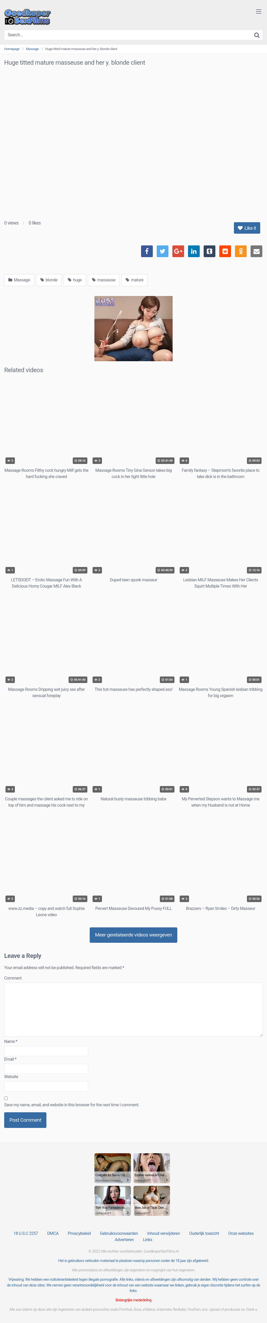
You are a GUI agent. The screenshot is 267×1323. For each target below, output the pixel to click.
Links (147, 1239)
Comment (13, 978)
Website (11, 1076)
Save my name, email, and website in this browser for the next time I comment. (71, 1104)
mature (134, 279)
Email (10, 1059)
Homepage (12, 49)
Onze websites (240, 1233)
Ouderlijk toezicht (204, 1233)
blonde (48, 279)
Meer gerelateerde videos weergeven (133, 935)
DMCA (52, 1233)
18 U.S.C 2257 (25, 1233)
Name (10, 1041)
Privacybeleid (79, 1233)
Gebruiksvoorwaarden (119, 1233)
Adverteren (124, 1239)
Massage (32, 49)
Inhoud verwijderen (163, 1233)
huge (75, 279)
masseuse (103, 279)
